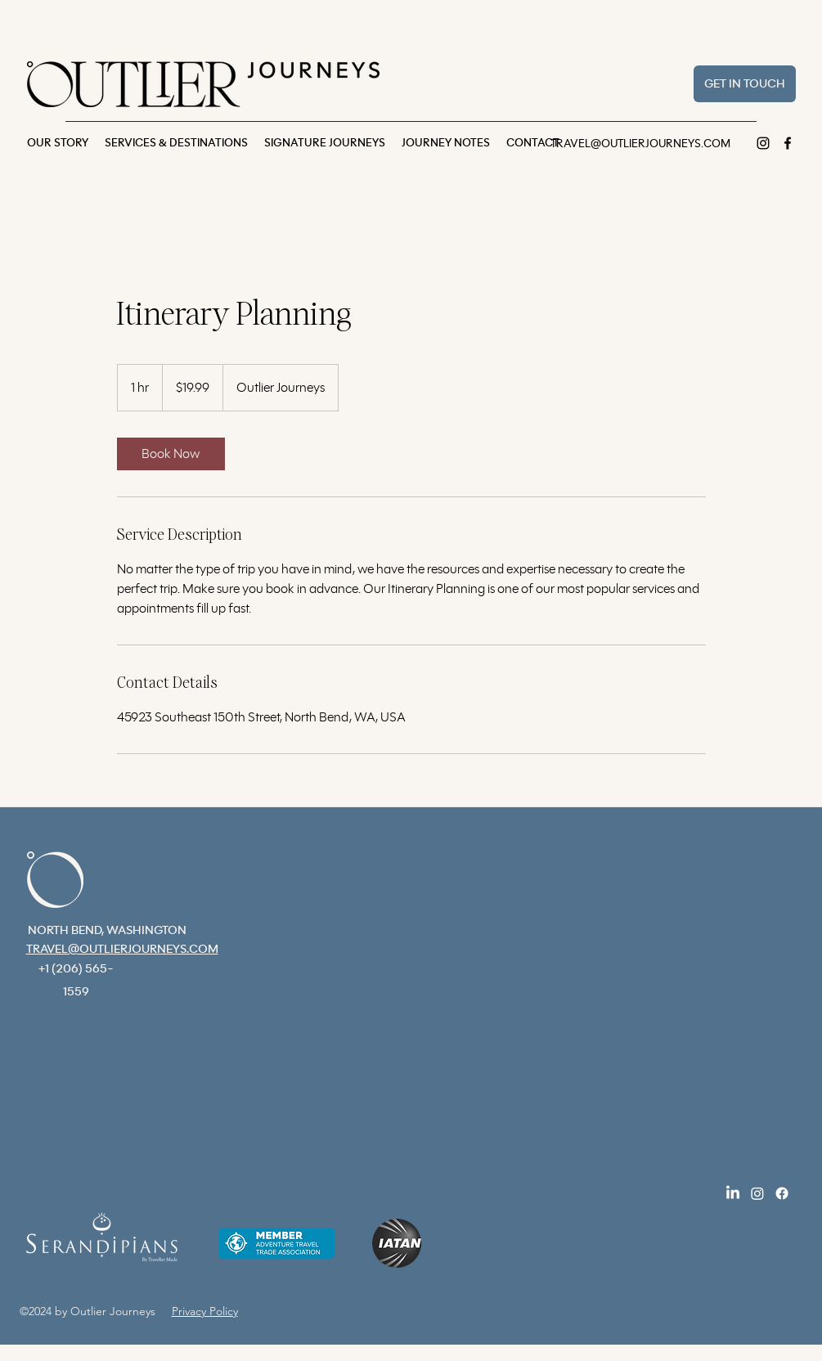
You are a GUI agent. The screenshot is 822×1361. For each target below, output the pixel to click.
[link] (171, 454)
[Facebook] (787, 143)
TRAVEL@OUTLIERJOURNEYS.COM (640, 144)
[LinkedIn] (733, 1193)
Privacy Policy (205, 1311)
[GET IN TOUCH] (745, 83)
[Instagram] (763, 143)
